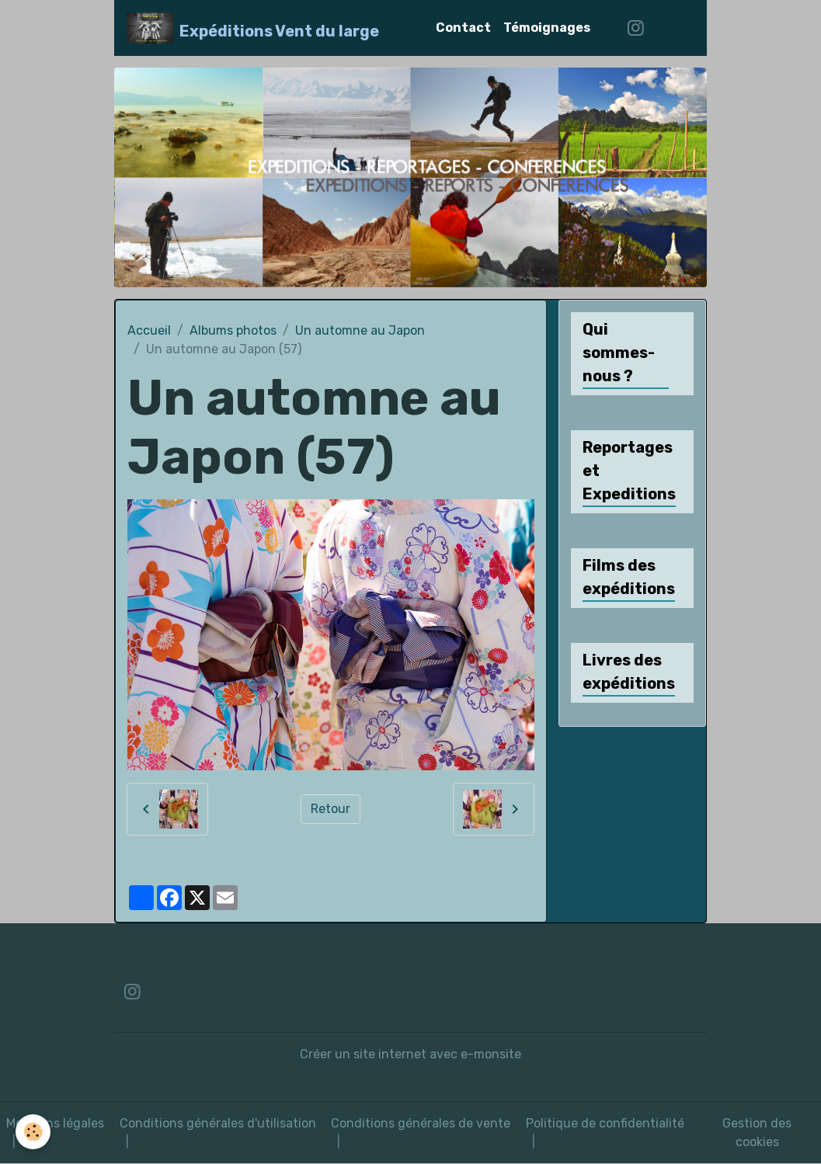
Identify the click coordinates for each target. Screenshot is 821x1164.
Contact (463, 27)
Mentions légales (55, 1123)
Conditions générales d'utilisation (218, 1123)
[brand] (253, 27)
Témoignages (546, 27)
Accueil (149, 330)
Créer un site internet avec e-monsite (410, 1054)
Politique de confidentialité (605, 1123)
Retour (330, 808)
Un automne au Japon (360, 330)
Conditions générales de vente (420, 1123)
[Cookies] (33, 1131)
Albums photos (233, 330)
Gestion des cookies (756, 1132)
